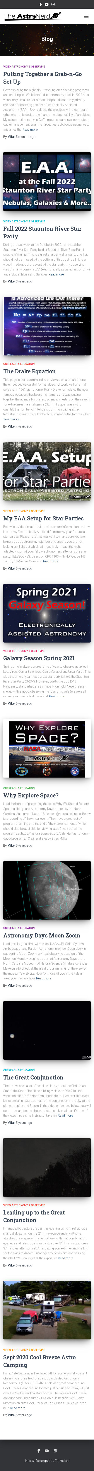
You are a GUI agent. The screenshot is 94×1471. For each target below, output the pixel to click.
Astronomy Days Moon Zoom (41, 935)
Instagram (53, 5)
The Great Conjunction (33, 1077)
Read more (30, 129)
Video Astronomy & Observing (24, 66)
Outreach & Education (19, 364)
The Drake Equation (29, 371)
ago (25, 137)
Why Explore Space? (30, 795)
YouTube (47, 5)
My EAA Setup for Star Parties (43, 518)
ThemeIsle (62, 1460)
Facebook (41, 5)
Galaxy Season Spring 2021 (39, 658)
